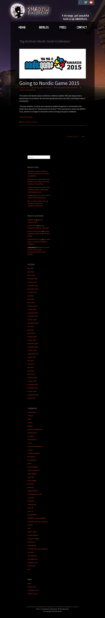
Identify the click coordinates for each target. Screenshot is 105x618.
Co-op (30, 443)
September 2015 (33, 323)
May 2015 (31, 330)
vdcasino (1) (31, 566)
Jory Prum (31, 498)
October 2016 (32, 292)
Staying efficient (33, 535)
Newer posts (76, 136)
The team (31, 552)
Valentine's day (32, 562)
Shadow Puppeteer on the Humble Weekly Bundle (39, 233)
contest (30, 450)
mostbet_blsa (32, 226)
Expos (30, 463)
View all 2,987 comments (29, 122)
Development (32, 460)
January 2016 (32, 309)
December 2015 (33, 313)
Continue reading (26, 117)
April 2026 (31, 272)
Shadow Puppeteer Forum (50, 607)
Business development (35, 429)
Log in (29, 583)
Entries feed (32, 587)
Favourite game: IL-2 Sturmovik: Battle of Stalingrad (39, 241)
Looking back (32, 504)
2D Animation (32, 412)
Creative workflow (34, 453)
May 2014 (31, 367)
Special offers (32, 532)
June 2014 (31, 364)
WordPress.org (33, 594)
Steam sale (31, 542)
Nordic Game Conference (69, 88)
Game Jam (31, 477)
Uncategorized (32, 559)
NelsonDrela (31, 220)
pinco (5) (30, 508)
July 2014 (31, 361)
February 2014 (32, 378)
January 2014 (32, 381)
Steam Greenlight (33, 539)
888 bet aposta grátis (35, 231)
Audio (29, 419)
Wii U (29, 569)
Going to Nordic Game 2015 (49, 83)
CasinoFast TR (32, 433)
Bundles (30, 426)
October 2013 (32, 391)
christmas (31, 436)
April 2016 (31, 299)
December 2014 (33, 344)
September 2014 (33, 354)
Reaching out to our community (38, 522)
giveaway (31, 487)
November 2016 (33, 289)
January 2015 (32, 340)
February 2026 (32, 279)
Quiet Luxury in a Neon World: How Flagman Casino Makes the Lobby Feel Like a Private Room (39, 181)
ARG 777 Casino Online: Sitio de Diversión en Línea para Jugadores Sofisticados (38, 203)
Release (30, 525)
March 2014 (31, 374)
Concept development (35, 446)
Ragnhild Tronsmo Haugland (37, 518)
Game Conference (45, 88)
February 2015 (32, 337)
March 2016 (31, 303)
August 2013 (32, 398)
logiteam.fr (31, 501)
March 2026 (31, 275)
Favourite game (33, 467)
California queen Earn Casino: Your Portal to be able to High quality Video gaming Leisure (39, 189)
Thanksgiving (32, 545)
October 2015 (32, 320)
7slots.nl (30, 416)
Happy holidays (33, 491)
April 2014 (31, 371)
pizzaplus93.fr (32, 515)
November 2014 (33, 347)
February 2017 (32, 282)
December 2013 (33, 384)
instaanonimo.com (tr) (35, 494)
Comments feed (33, 590)
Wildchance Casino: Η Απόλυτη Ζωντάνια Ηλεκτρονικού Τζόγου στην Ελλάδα (38, 173)
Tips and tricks (32, 556)
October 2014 (32, 350)
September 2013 (33, 395)
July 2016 (31, 296)
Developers (31, 457)
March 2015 (31, 333)
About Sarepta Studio (34, 607)
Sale (29, 528)
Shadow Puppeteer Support (69, 607)
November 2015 (33, 316)
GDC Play (30, 484)
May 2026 (31, 268)
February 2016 (32, 306)
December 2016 (33, 285)
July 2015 (31, 326)
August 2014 (32, 357)
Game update (32, 481)
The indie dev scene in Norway (37, 549)
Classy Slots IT (32, 440)
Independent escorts (35, 239)
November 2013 (33, 388)
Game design (32, 474)
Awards (35, 88)
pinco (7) (30, 511)
